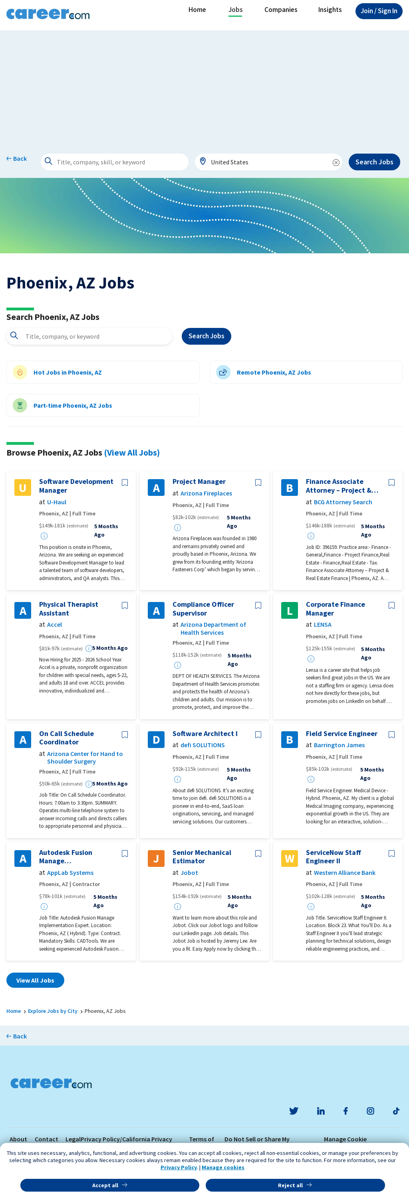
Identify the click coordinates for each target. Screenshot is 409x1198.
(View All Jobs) (132, 452)
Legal (73, 1139)
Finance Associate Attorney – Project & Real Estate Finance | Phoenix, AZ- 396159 (339, 485)
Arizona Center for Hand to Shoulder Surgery (85, 757)
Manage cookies (223, 1167)
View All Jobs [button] (35, 980)
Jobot (189, 872)
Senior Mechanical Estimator (202, 856)
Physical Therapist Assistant (68, 608)
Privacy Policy (179, 1167)
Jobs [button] (235, 9)
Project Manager (199, 481)
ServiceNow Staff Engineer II (333, 856)
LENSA (323, 624)
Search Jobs (374, 161)
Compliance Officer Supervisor (203, 608)
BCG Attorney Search (343, 502)
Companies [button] (281, 9)
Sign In (379, 10)
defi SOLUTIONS (203, 745)
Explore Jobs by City (52, 1010)
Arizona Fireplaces (206, 493)
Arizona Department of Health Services (213, 628)
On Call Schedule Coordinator (66, 737)
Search (206, 336)
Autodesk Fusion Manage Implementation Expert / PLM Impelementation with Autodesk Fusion (76, 856)
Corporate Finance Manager (335, 608)
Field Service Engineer (341, 733)
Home (197, 9)
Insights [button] (330, 9)
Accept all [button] (105, 1185)
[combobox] (269, 162)
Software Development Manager (76, 485)
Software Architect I (205, 733)
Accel (54, 624)
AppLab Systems (70, 872)
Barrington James (339, 745)
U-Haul (56, 502)
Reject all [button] (290, 1185)
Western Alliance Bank (344, 872)
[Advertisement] (204, 86)
